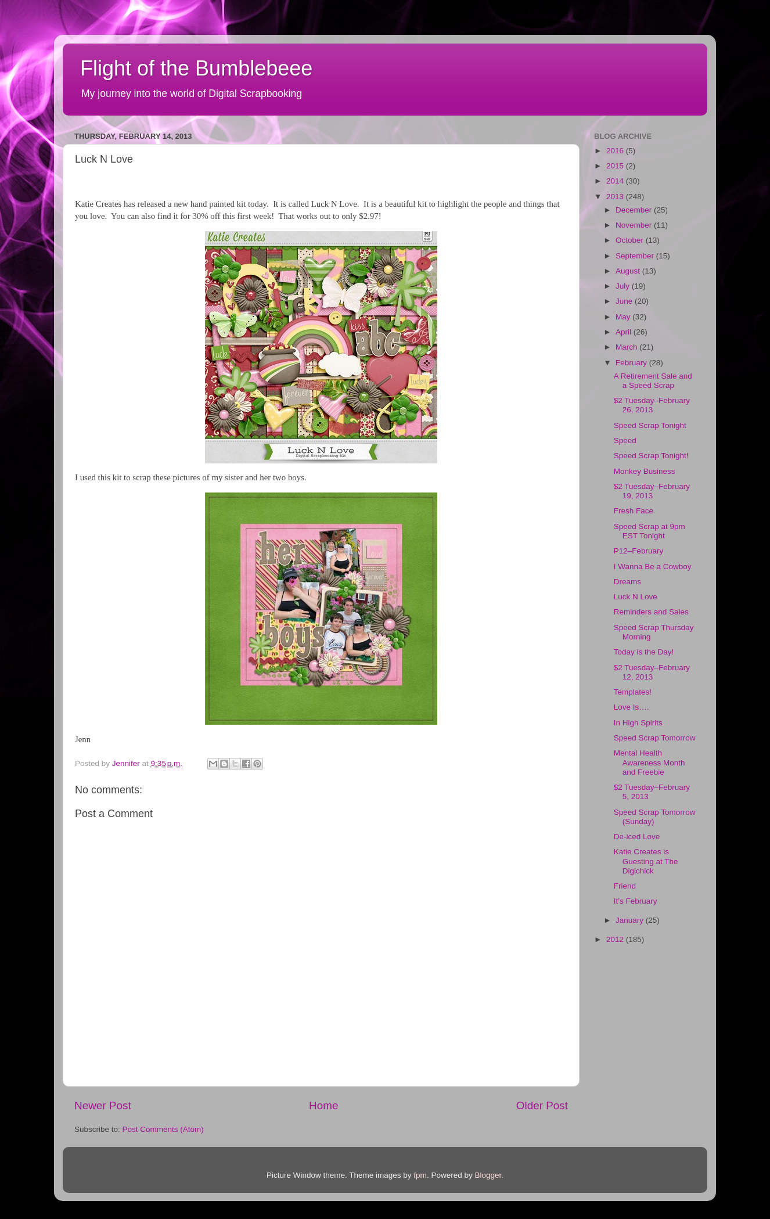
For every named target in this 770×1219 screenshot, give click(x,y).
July (624, 286)
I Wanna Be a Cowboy (653, 566)
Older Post (542, 1105)
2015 (616, 165)
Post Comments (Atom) (163, 1129)
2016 (616, 150)
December (635, 210)
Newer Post (102, 1105)
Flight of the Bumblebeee (196, 68)
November (635, 225)
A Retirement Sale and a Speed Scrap (653, 381)
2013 (616, 196)
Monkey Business (644, 471)
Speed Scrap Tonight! (651, 455)
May (624, 316)
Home (323, 1105)
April (625, 332)
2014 (616, 181)
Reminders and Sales (651, 611)
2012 (616, 939)
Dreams (627, 581)
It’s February (635, 901)
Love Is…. (631, 707)
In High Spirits (638, 722)
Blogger (487, 1175)
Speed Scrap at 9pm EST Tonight (649, 531)
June (625, 301)
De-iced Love (637, 836)
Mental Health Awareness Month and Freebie (649, 762)
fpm (420, 1175)
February (632, 362)
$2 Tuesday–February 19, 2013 (652, 491)
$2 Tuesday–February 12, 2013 (652, 672)
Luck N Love (635, 596)
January (631, 920)
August (629, 271)
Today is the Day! (644, 652)
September (636, 255)
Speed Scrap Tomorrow (655, 737)
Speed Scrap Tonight (650, 425)
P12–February (639, 550)
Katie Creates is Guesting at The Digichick (646, 861)
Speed (625, 440)
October (631, 240)
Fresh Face (633, 510)
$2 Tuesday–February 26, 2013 (652, 405)
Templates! (633, 692)
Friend (625, 886)
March (627, 347)
